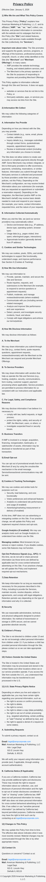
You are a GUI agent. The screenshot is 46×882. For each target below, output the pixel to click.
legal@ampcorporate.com (19, 742)
